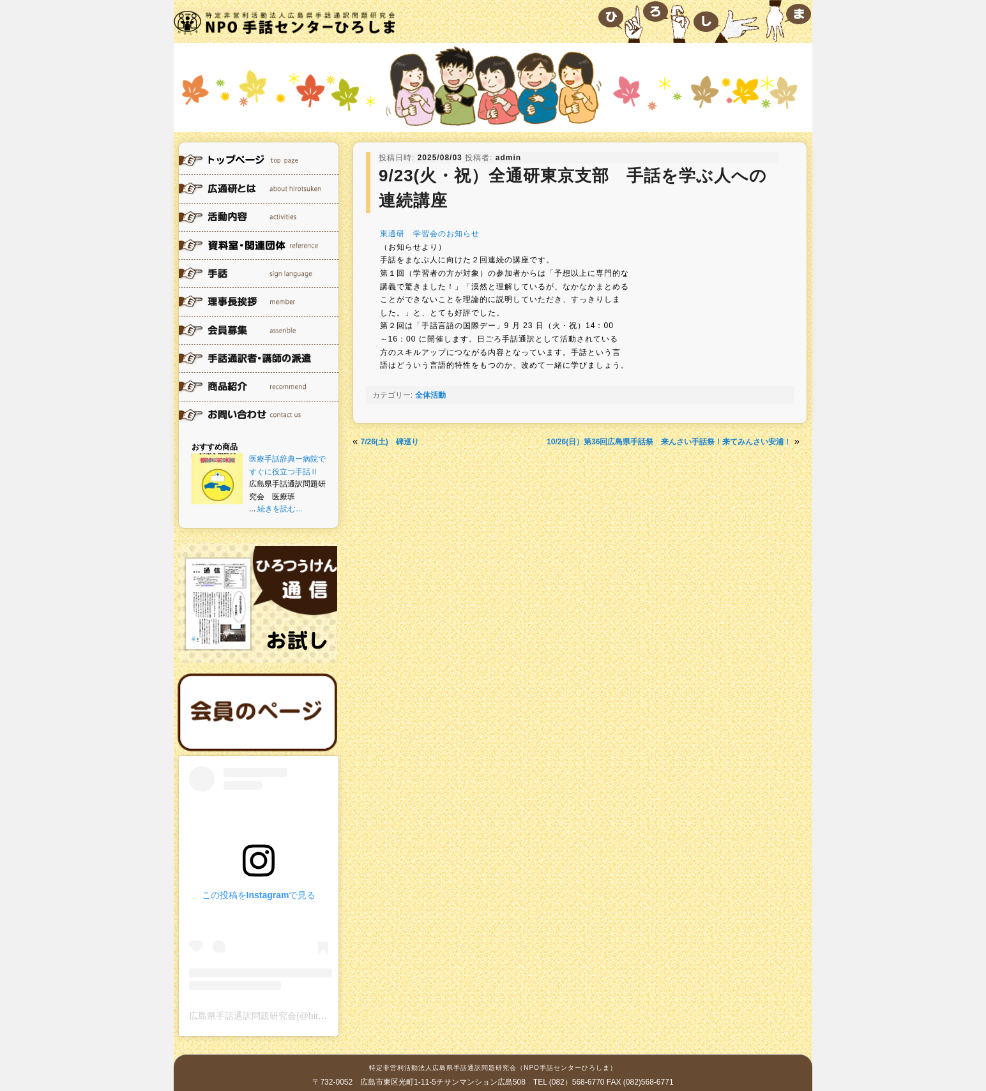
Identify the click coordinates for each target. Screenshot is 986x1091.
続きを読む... (279, 508)
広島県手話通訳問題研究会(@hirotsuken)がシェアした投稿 (306, 1016)
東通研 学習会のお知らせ (430, 233)
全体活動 (430, 395)
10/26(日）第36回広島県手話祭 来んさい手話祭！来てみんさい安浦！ (669, 441)
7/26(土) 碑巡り (390, 441)
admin (508, 157)
